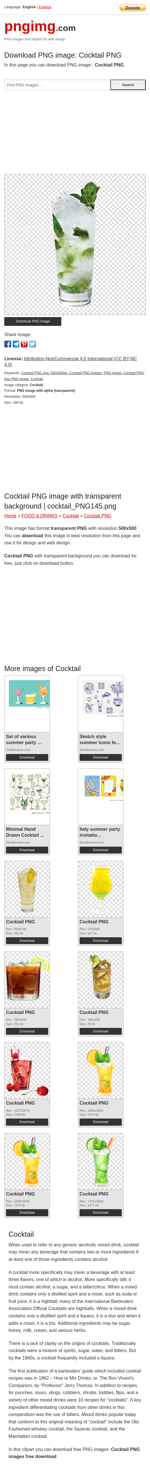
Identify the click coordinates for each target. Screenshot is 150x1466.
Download (27, 757)
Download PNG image (33, 321)
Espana (45, 7)
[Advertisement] (75, 134)
